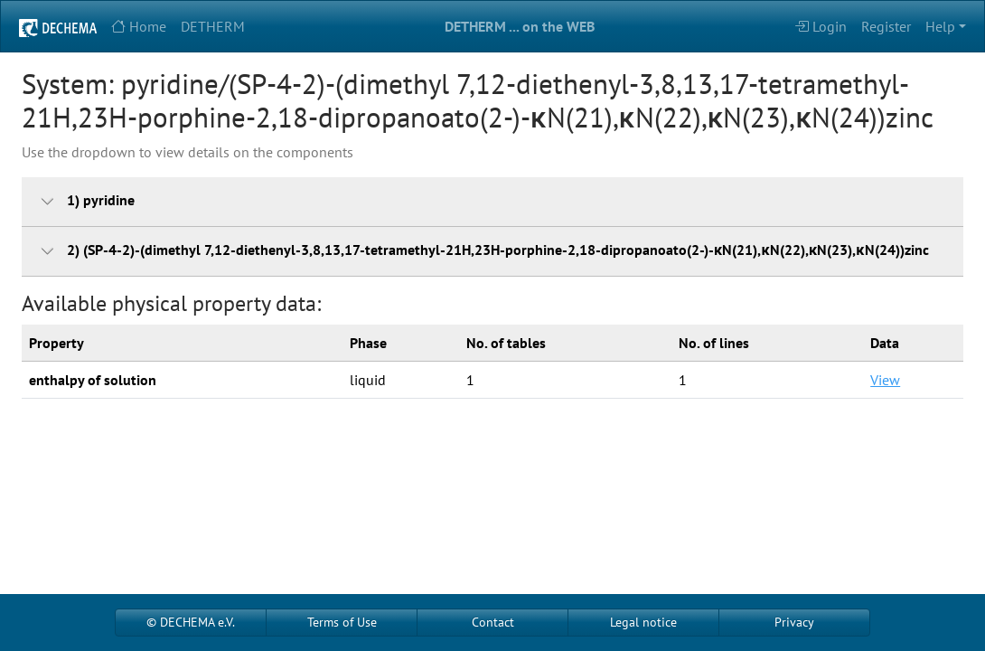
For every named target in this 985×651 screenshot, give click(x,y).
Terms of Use (342, 622)
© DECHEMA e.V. (190, 622)
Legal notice (643, 622)
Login (820, 26)
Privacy (794, 622)
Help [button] (940, 26)
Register (886, 26)
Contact (493, 622)
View (885, 380)
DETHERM (213, 26)
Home (138, 26)
